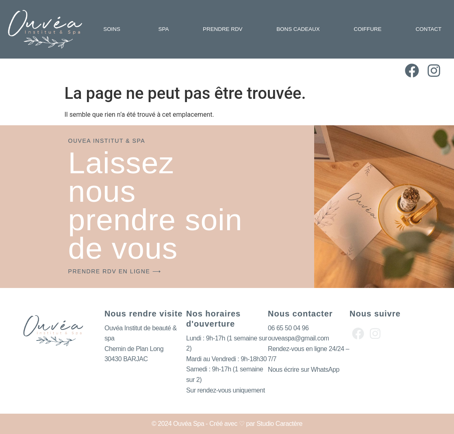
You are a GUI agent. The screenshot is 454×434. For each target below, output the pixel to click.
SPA (164, 29)
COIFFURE (367, 29)
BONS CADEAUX (297, 29)
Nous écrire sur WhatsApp (303, 369)
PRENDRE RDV (222, 29)
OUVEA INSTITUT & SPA (107, 140)
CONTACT (428, 29)
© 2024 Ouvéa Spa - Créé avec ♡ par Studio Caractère (227, 423)
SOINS (113, 29)
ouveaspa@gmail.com (298, 338)
